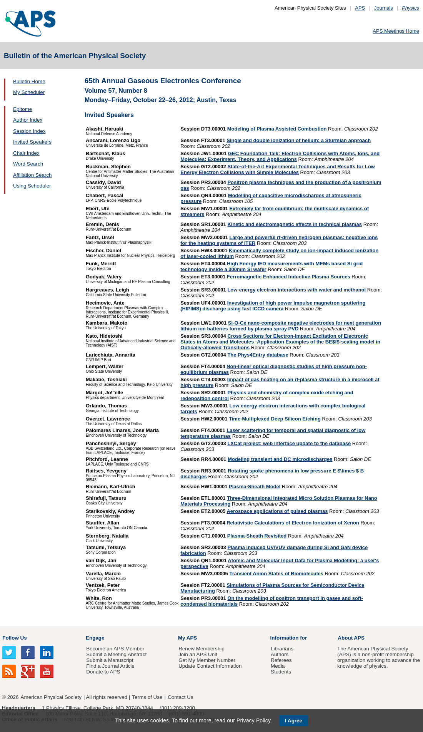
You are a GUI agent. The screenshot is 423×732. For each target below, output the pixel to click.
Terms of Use (147, 697)
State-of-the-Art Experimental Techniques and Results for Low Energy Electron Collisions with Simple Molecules (277, 169)
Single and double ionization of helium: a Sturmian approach (298, 140)
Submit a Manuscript (109, 660)
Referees (281, 660)
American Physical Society (51, 697)
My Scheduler (29, 92)
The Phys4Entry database (257, 355)
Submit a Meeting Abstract (116, 654)
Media (278, 666)
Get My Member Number (206, 660)
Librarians (282, 649)
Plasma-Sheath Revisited (257, 536)
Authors (279, 654)
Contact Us (180, 697)
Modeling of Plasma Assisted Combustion (277, 129)
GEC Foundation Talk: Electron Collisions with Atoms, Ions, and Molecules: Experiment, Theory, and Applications (280, 156)
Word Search (28, 164)
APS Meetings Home (396, 31)
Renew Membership (201, 649)
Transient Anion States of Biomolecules (276, 573)
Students (281, 672)
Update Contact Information (209, 666)
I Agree (293, 721)
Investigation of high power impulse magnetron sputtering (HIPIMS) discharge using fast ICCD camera (272, 306)
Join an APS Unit (197, 654)
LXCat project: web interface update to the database (289, 443)
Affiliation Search (32, 175)
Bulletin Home (29, 81)
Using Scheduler (32, 186)
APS (360, 8)
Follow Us (14, 638)
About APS (351, 638)
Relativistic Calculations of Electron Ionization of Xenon (292, 523)
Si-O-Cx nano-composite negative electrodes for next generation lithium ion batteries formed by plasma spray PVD (280, 326)
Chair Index (26, 153)
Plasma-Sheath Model (254, 486)
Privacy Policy (253, 720)
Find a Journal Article (110, 666)
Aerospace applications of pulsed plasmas (277, 511)
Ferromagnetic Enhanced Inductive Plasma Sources (288, 277)
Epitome (22, 109)
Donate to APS (103, 672)
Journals (383, 8)
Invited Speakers (32, 142)
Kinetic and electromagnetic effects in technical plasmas (294, 224)
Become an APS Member (115, 649)
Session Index (29, 131)
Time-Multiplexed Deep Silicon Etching (275, 419)
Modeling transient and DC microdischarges (280, 459)
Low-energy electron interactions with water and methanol (296, 290)
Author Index (27, 120)
